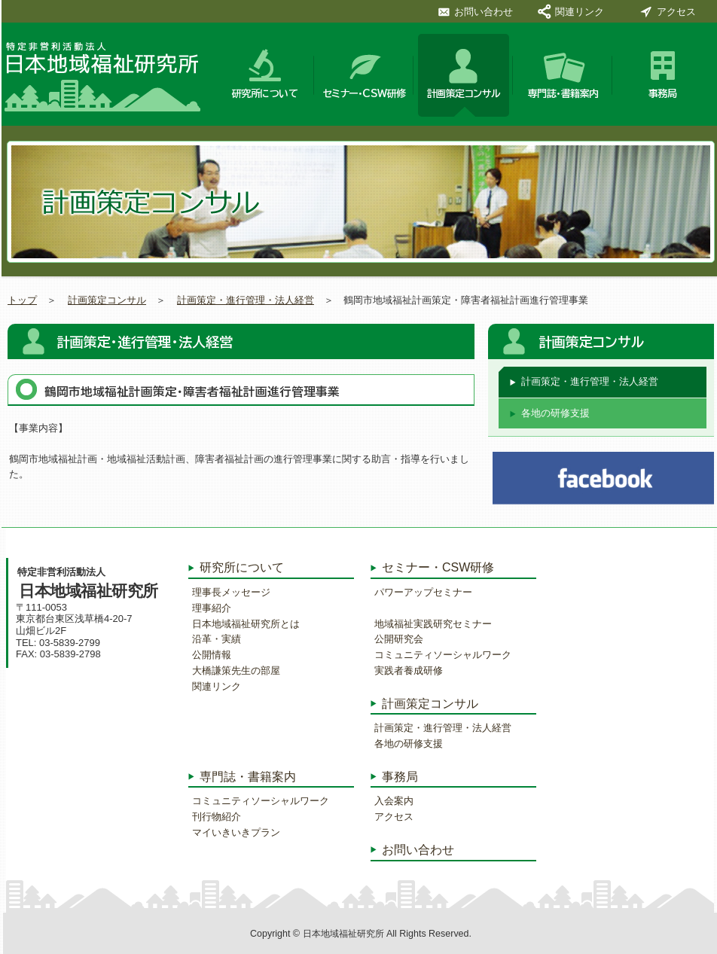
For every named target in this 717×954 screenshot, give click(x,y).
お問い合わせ (483, 11)
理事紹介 (211, 608)
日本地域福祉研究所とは (246, 623)
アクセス (676, 11)
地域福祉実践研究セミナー (433, 623)
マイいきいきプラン (236, 832)
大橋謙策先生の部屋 (236, 670)
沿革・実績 (216, 639)
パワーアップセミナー (423, 592)
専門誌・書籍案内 (563, 94)
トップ (22, 300)
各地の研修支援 (555, 413)
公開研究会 (398, 639)
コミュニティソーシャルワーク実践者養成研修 (442, 662)
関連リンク (579, 11)
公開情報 (211, 654)
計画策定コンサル (464, 94)
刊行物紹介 (216, 816)
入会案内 (393, 800)
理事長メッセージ (231, 592)
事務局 (662, 94)
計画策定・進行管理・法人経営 (245, 300)
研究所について (265, 94)
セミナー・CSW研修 (364, 94)
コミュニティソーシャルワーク (260, 800)
